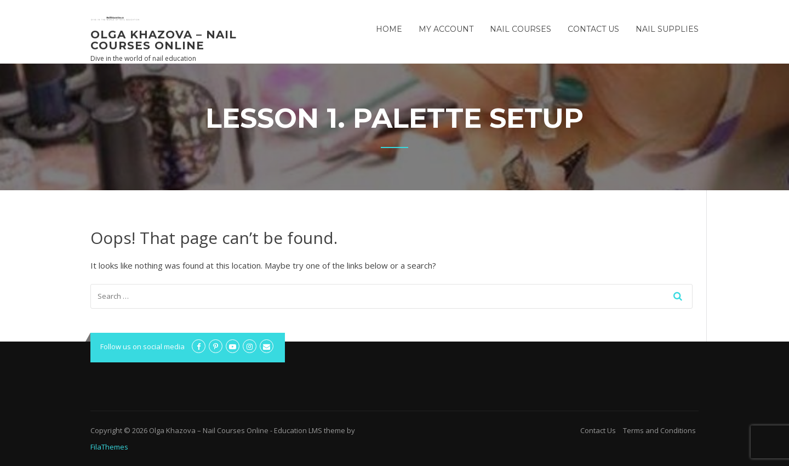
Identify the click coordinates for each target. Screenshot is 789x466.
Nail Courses (520, 29)
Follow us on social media (142, 346)
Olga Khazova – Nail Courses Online (163, 40)
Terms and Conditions (659, 430)
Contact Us (593, 29)
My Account (446, 29)
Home (389, 29)
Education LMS (298, 430)
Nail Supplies (667, 29)
